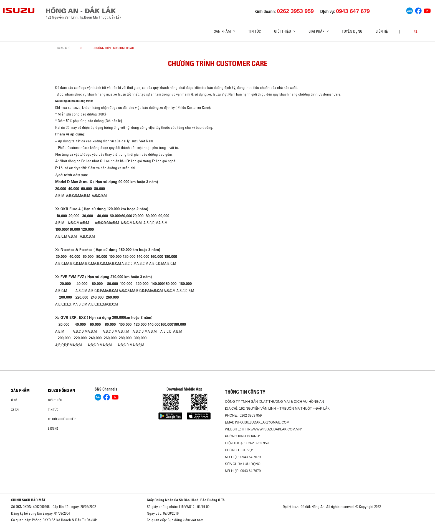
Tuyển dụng (352, 31)
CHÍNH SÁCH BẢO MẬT (28, 500)
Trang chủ (62, 48)
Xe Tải (15, 410)
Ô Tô (14, 400)
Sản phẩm (20, 390)
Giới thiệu (55, 400)
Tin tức (254, 31)
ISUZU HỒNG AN (61, 390)
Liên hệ (382, 31)
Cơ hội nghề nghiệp (61, 419)
